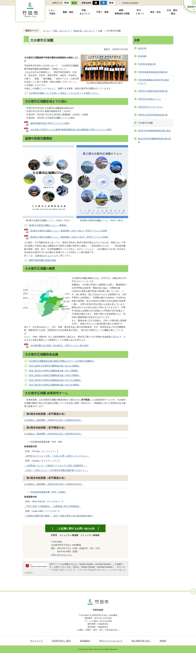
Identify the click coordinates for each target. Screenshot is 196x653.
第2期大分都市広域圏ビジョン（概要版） (48, 225)
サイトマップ (36, 641)
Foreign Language (130, 3)
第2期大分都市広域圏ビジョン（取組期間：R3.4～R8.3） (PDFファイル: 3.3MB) (68, 230)
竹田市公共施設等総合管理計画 (153, 91)
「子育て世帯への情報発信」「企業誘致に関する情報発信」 (52, 506)
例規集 (163, 641)
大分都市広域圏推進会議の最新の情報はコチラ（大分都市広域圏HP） (62, 361)
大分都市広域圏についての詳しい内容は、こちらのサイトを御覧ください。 (64, 93)
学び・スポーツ (140, 12)
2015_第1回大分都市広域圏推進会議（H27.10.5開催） (55, 385)
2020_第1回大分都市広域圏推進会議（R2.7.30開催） (54, 370)
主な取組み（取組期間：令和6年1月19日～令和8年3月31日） (53, 420)
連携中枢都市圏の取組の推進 (42, 260)
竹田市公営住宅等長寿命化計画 (153, 115)
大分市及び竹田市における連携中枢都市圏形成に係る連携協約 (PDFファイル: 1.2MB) (71, 129)
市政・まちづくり (84, 12)
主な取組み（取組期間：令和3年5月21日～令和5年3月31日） (53, 434)
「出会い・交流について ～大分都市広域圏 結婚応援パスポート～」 (56, 470)
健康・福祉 (68, 12)
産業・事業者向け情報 (122, 12)
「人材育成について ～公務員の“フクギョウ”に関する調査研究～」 (55, 465)
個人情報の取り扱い (141, 641)
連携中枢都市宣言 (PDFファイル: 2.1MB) (49, 123)
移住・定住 (155, 12)
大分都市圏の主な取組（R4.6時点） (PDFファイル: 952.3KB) (59, 345)
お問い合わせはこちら (61, 555)
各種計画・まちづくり (84, 31)
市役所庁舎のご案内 (61, 641)
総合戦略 (142, 56)
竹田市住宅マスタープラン (150, 107)
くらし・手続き (52, 12)
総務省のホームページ (45, 255)
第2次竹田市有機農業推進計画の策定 (154, 140)
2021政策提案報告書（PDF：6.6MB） (48, 492)
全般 (100, 31)
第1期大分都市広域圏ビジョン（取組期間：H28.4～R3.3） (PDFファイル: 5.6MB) (69, 237)
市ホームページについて (111, 641)
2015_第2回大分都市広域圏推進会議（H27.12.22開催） (55, 380)
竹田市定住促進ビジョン (149, 99)
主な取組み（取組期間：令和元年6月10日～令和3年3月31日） (53, 484)
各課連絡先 (85, 641)
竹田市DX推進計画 (147, 64)
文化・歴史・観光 (172, 12)
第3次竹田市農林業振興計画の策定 (154, 130)
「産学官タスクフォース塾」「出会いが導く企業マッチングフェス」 (57, 456)
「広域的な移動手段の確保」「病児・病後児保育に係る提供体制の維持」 (59, 516)
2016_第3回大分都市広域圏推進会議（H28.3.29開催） (55, 375)
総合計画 (142, 48)
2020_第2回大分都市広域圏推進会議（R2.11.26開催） (55, 366)
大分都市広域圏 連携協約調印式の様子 (104, 83)
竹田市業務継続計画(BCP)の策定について (153, 81)
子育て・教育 (102, 12)
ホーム (46, 31)
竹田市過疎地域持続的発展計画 (153, 72)
